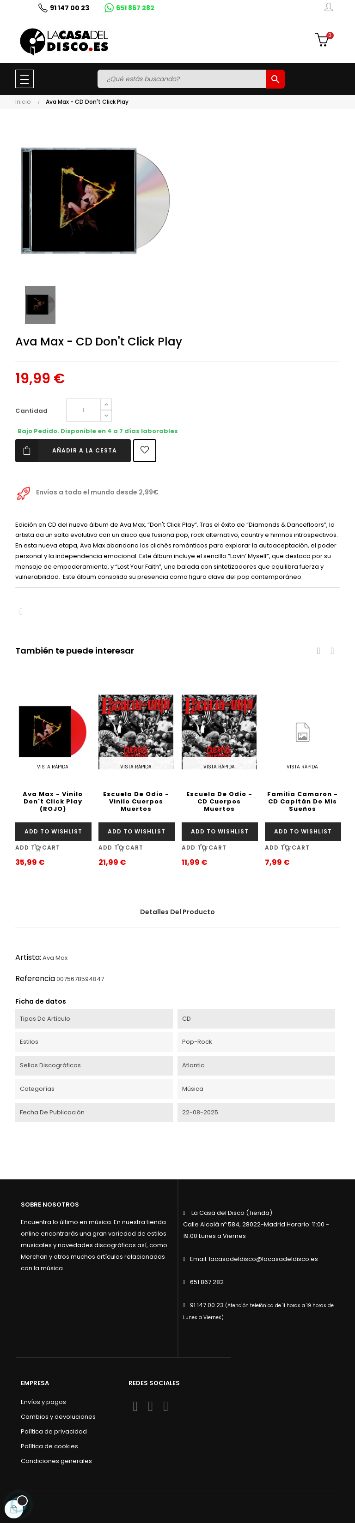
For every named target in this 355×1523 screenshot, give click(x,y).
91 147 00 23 (207, 1305)
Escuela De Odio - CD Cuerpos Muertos (219, 801)
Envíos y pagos (43, 1402)
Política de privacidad (54, 1431)
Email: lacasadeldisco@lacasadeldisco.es (254, 1259)
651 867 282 (207, 1282)
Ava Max (55, 957)
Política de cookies (49, 1446)
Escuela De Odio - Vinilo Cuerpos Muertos (136, 801)
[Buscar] (183, 79)
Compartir (21, 612)
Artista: (28, 957)
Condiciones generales (56, 1461)
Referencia (35, 978)
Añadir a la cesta (66, 450)
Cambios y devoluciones (58, 1416)
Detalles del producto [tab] (177, 911)
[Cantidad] (83, 410)
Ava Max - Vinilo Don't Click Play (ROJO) (53, 801)
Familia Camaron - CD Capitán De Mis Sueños (302, 801)
